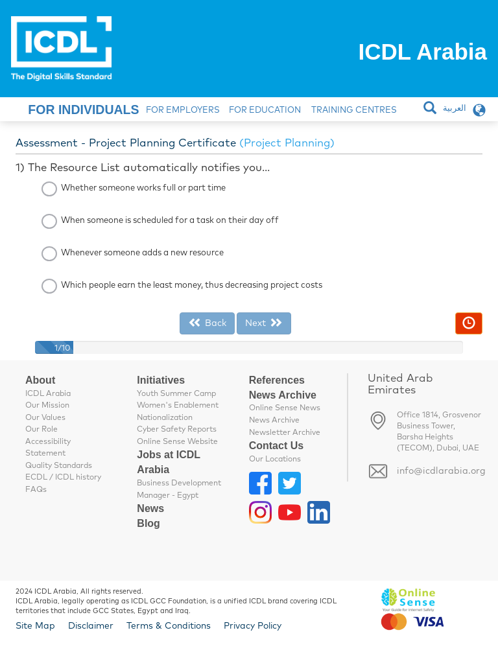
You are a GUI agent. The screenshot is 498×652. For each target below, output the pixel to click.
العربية (454, 108)
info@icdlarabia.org (441, 471)
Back (207, 323)
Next (264, 323)
